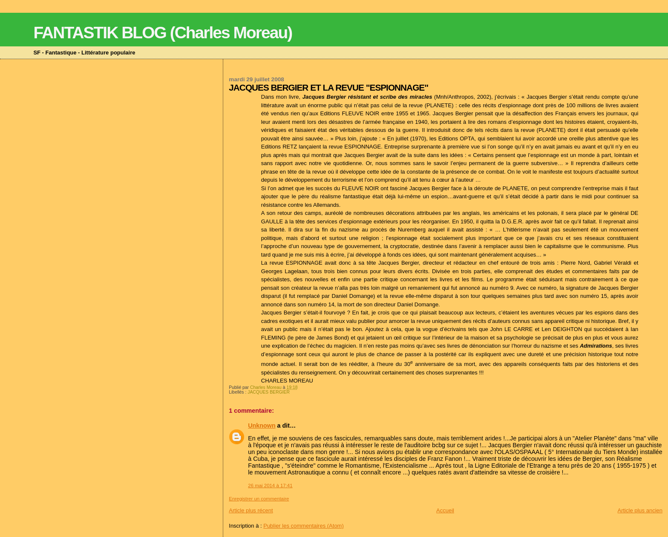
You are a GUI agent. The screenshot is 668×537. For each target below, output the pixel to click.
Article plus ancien (640, 510)
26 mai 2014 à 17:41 (270, 485)
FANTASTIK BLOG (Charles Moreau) (162, 32)
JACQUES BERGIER (269, 392)
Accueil (445, 510)
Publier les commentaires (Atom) (303, 526)
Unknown (261, 425)
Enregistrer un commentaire (259, 498)
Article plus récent (251, 510)
